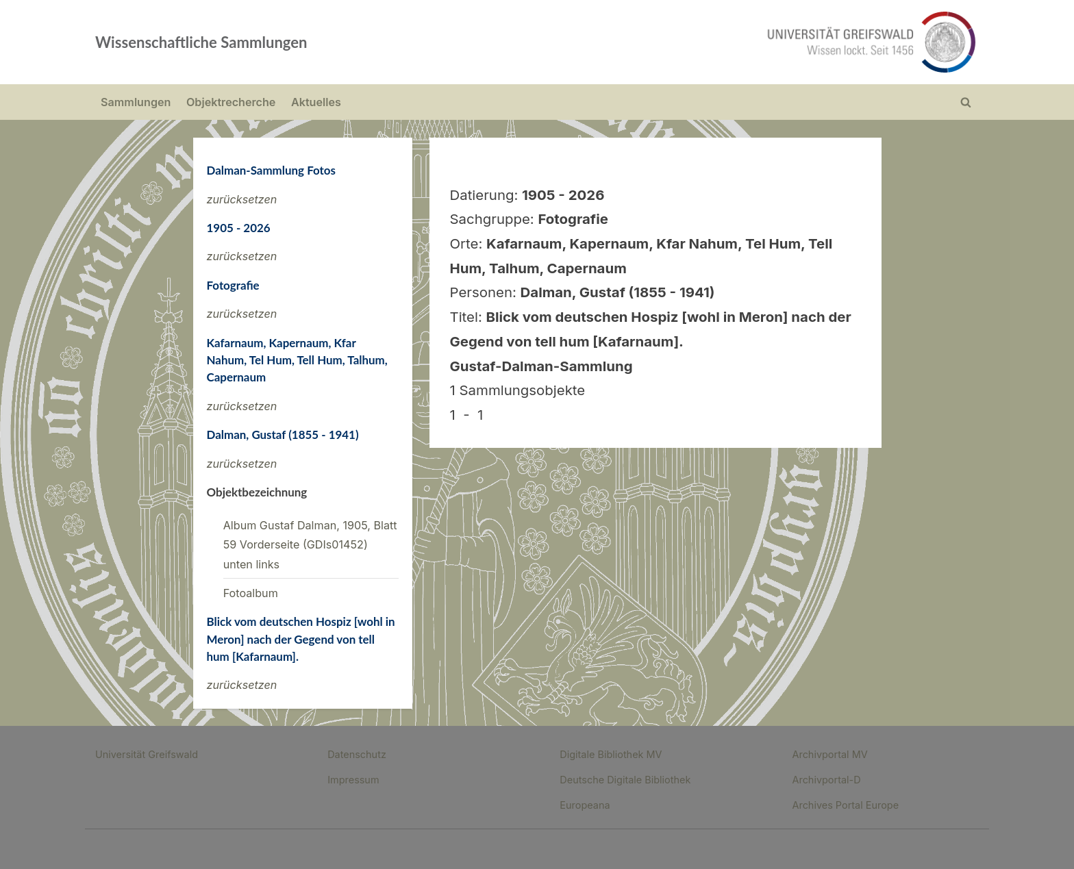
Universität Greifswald (146, 754)
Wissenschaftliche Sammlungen (201, 42)
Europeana (585, 805)
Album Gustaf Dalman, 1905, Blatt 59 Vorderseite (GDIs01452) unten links (310, 544)
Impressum (353, 779)
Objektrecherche (230, 102)
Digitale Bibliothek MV (611, 754)
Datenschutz (356, 754)
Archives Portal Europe (845, 805)
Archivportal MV (829, 754)
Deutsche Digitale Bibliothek (625, 779)
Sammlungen (136, 102)
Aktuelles (316, 102)
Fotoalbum (250, 593)
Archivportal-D (826, 779)
